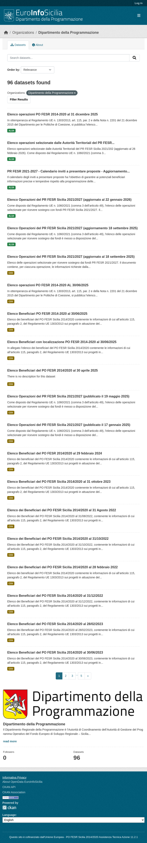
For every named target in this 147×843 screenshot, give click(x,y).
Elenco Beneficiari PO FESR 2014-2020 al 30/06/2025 (47, 313)
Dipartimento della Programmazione (68, 33)
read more (10, 741)
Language (9, 815)
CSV (11, 273)
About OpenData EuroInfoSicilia (22, 781)
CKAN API (9, 787)
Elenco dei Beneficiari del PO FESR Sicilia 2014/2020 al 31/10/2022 (58, 538)
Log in (139, 3)
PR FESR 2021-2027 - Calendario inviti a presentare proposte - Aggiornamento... (68, 171)
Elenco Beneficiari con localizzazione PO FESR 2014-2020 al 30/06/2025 (62, 342)
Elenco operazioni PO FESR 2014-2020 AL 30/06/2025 (47, 285)
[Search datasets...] (68, 57)
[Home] (6, 33)
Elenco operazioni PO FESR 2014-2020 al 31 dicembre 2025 (52, 114)
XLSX (11, 130)
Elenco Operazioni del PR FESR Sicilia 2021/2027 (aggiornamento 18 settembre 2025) (72, 228)
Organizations (23, 33)
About (37, 44)
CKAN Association (13, 792)
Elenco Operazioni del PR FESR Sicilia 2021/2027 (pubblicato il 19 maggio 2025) (68, 396)
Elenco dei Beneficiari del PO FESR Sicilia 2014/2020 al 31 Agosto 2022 (61, 510)
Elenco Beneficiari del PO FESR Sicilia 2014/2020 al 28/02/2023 (55, 624)
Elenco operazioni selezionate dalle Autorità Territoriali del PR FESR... (60, 143)
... (77, 674)
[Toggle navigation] (139, 16)
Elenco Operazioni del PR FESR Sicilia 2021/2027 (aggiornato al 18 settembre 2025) (70, 256)
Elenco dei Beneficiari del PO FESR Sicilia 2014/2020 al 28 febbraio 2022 (62, 567)
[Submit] (134, 57)
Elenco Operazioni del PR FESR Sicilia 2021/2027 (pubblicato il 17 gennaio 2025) (68, 425)
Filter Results (19, 99)
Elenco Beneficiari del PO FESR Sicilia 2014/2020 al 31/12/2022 (55, 595)
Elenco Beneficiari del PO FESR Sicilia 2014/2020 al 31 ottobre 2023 (58, 481)
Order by (13, 69)
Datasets (18, 44)
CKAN (9, 807)
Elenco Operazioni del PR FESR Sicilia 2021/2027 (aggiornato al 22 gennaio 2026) (69, 199)
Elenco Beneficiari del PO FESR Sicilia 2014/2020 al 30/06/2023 (55, 652)
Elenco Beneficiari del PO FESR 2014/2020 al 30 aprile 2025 (52, 370)
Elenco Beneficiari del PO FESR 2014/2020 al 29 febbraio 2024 (54, 453)
